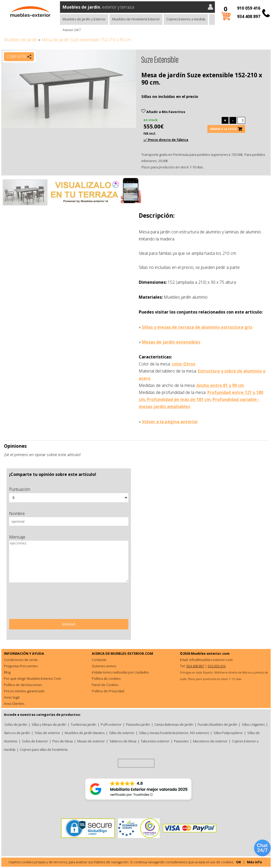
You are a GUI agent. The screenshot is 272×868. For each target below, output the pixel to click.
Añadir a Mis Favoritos (163, 111)
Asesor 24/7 (72, 29)
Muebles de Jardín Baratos (85, 732)
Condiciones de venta (21, 659)
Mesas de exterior (91, 741)
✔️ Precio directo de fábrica (165, 140)
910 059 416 (248, 8)
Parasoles (181, 741)
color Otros (183, 364)
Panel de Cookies (105, 684)
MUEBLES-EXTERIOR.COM (132, 653)
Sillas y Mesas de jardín (49, 724)
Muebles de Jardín (20, 40)
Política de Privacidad (108, 691)
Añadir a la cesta (223, 129)
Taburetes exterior (155, 741)
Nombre (17, 513)
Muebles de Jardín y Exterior (84, 19)
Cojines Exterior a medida (185, 19)
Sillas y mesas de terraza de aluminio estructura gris (197, 327)
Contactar (99, 659)
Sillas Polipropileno (228, 732)
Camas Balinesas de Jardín (173, 724)
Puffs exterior (111, 724)
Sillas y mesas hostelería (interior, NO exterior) (174, 732)
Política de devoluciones (23, 684)
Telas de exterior (47, 732)
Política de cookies (106, 678)
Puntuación (19, 489)
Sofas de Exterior (35, 741)
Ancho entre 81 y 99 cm (220, 385)
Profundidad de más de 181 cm (179, 399)
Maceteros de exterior (210, 741)
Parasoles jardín (138, 724)
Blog (7, 672)
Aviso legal (12, 697)
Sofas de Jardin (15, 724)
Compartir (16, 56)
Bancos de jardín (17, 732)
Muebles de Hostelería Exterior (136, 19)
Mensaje (17, 537)
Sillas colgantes (253, 724)
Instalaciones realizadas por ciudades (120, 672)
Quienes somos (104, 666)
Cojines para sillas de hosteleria (44, 749)
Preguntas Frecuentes (21, 666)
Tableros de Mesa (122, 741)
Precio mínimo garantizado (24, 691)
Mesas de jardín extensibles (171, 342)
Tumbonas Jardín (83, 724)
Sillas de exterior (122, 732)
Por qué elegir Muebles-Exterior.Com (32, 678)
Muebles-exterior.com (210, 653)
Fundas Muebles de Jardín (217, 724)
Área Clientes (14, 703)
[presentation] (48, 602)
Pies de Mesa (62, 741)
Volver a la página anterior (170, 421)
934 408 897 (248, 16)
